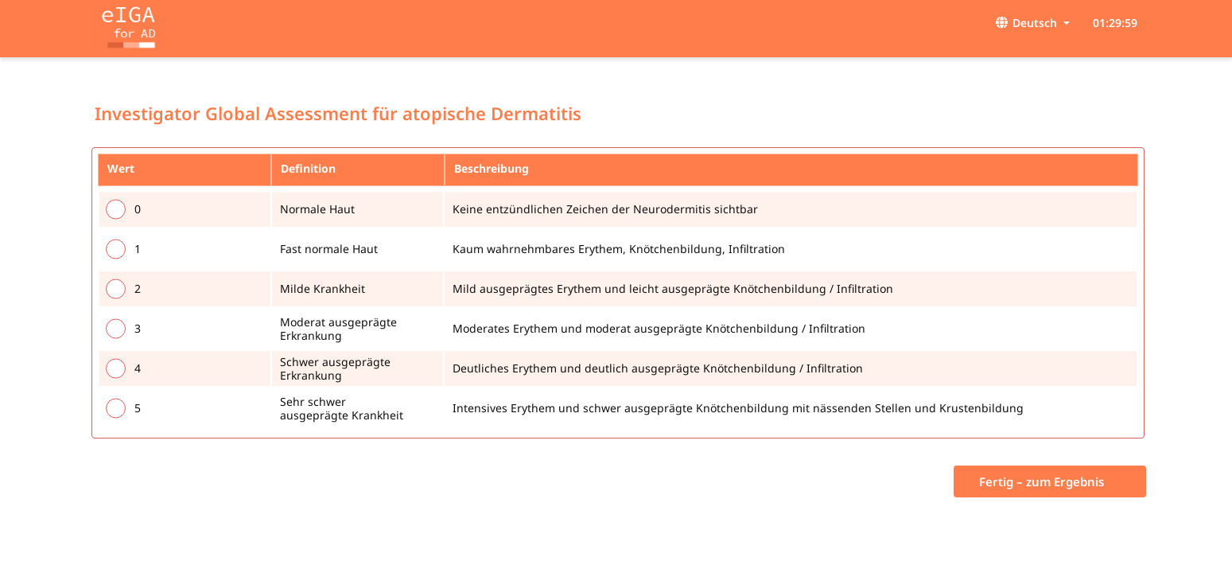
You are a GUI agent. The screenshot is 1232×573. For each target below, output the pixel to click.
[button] (1073, 22)
